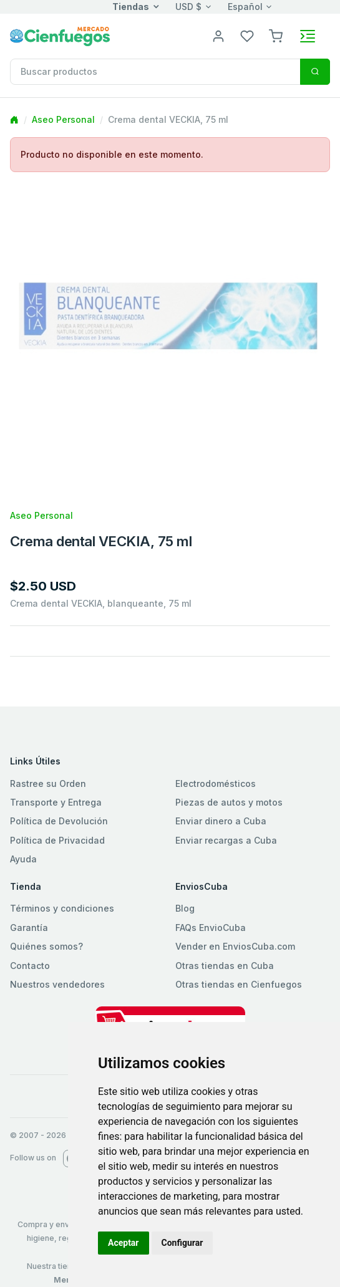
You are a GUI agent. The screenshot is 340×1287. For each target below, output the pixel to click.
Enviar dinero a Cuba (220, 821)
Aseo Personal (63, 119)
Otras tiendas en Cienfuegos (238, 984)
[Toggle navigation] (308, 36)
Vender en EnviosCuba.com (235, 946)
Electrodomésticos (215, 783)
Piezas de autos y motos (229, 802)
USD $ (188, 6)
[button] (276, 35)
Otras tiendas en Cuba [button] (224, 965)
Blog (185, 908)
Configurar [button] (182, 1243)
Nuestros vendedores (57, 984)
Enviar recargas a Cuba (226, 840)
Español (245, 6)
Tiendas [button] (130, 6)
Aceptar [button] (123, 1243)
